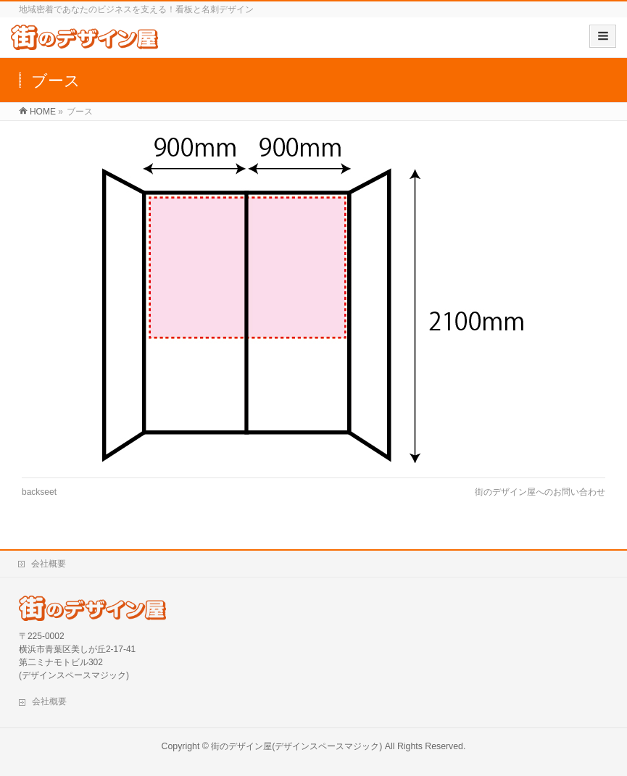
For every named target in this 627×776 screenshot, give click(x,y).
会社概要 (48, 564)
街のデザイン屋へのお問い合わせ (540, 492)
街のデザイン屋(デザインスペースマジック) (296, 746)
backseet (39, 492)
